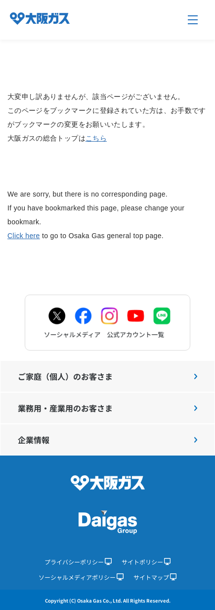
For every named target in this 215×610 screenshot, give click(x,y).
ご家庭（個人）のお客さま (107, 376)
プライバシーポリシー (78, 562)
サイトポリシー (146, 562)
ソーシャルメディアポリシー (81, 577)
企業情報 (107, 440)
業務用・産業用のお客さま (107, 408)
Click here (23, 236)
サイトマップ (155, 577)
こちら (96, 138)
